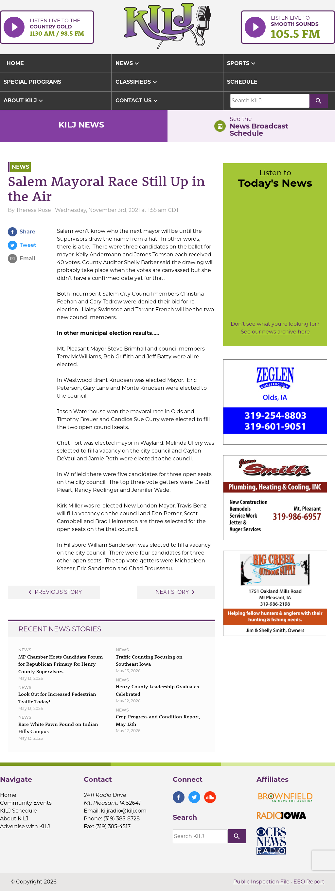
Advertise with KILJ (25, 826)
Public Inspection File (261, 882)
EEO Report (309, 882)
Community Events (26, 803)
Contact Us (137, 101)
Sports (242, 63)
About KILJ (24, 101)
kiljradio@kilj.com (124, 811)
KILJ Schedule (18, 811)
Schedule (242, 82)
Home (8, 795)
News (128, 63)
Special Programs (32, 82)
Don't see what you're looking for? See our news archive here (275, 328)
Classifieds (137, 82)
